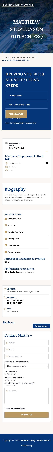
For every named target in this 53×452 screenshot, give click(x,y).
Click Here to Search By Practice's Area (20, 123)
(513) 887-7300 (15, 300)
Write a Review (41, 326)
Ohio (11, 170)
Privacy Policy (26, 445)
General (12, 167)
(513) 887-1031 (14, 303)
